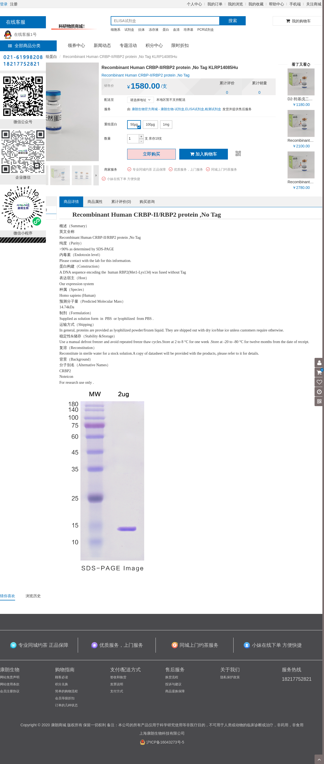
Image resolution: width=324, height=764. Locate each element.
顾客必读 (61, 677)
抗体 (141, 30)
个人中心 (194, 4)
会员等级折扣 (65, 698)
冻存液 (153, 30)
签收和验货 (118, 677)
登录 (4, 4)
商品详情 (71, 201)
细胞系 (115, 30)
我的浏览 (235, 4)
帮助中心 (276, 4)
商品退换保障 (175, 691)
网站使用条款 (9, 684)
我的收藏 (256, 4)
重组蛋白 (49, 56)
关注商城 (313, 4)
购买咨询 (147, 201)
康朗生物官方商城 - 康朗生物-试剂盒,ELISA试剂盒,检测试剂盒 (176, 109)
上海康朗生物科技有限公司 (162, 733)
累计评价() (121, 201)
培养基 (188, 30)
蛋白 (166, 30)
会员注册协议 (9, 691)
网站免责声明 (9, 677)
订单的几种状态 (66, 705)
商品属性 (95, 201)
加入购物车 (203, 154)
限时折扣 (180, 45)
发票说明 (116, 684)
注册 (14, 4)
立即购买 (151, 154)
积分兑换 (61, 684)
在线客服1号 (20, 34)
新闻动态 (102, 45)
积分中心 (154, 45)
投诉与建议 (173, 684)
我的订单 (214, 4)
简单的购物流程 (66, 691)
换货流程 (171, 677)
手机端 (295, 4)
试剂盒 (129, 30)
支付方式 (116, 691)
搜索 (232, 20)
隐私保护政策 (230, 677)
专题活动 (128, 45)
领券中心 (76, 45)
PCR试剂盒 (205, 30)
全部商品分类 (24, 45)
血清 (176, 30)
